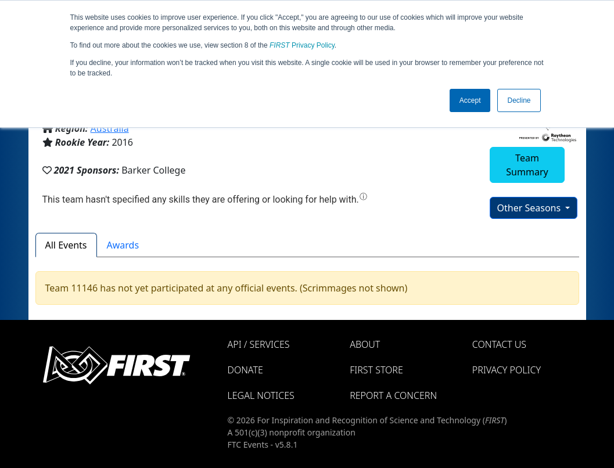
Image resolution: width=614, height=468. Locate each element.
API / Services (259, 344)
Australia (110, 128)
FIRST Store (376, 369)
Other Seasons (530, 207)
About (365, 344)
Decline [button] (518, 100)
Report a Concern (393, 395)
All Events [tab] (66, 245)
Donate (245, 369)
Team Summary (527, 165)
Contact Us (499, 344)
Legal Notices (261, 395)
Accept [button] (470, 100)
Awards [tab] (123, 245)
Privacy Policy (302, 45)
